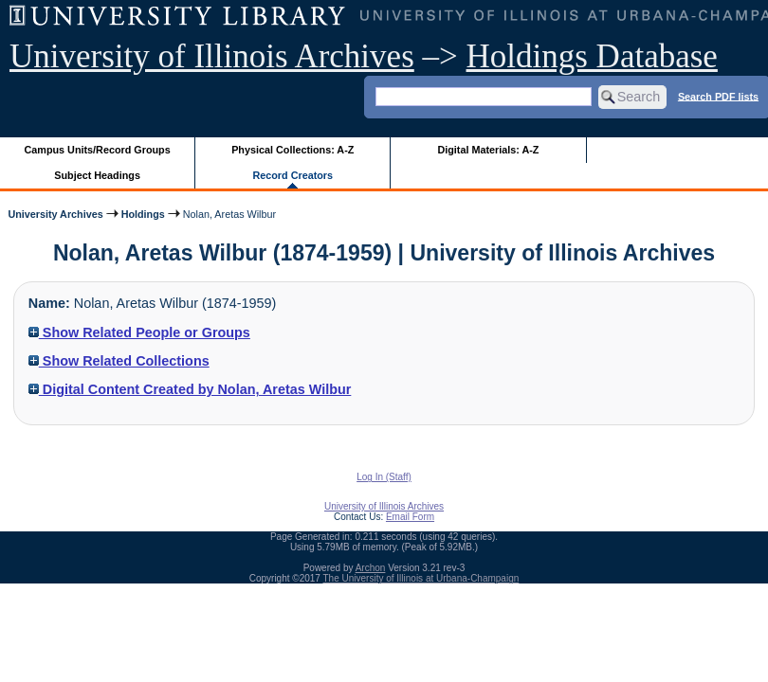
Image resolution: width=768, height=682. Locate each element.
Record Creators (292, 175)
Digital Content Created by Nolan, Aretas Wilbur (190, 389)
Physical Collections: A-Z (292, 149)
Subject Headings (97, 175)
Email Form (410, 517)
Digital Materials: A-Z (488, 149)
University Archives (55, 214)
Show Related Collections (119, 360)
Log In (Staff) (384, 477)
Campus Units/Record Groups (98, 149)
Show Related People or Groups (139, 332)
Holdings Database (592, 56)
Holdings (143, 214)
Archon (371, 568)
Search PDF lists (718, 95)
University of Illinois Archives (211, 56)
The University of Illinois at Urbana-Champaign (421, 578)
